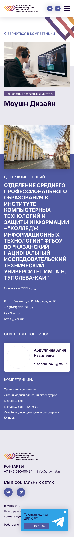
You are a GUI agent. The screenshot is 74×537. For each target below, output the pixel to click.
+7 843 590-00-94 (18, 471)
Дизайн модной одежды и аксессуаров (30, 395)
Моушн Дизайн (14, 400)
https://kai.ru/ (14, 319)
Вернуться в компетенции (31, 34)
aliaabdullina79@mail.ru (51, 364)
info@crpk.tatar (48, 471)
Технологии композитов (20, 389)
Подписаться (36, 525)
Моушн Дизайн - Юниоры (21, 406)
